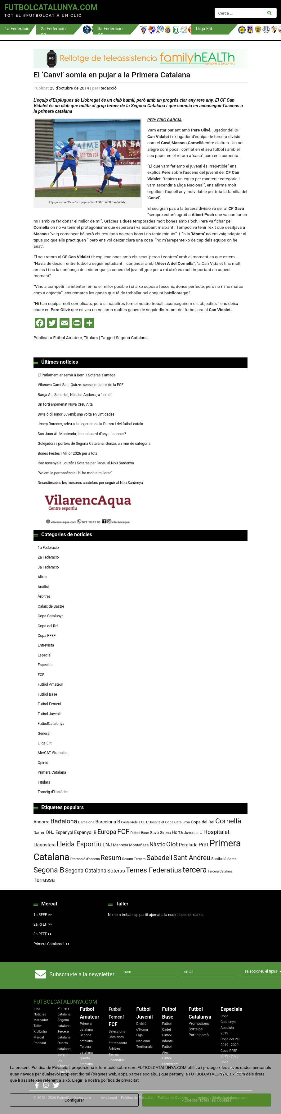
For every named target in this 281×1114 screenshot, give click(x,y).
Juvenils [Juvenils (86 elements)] (191, 832)
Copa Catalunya (51, 616)
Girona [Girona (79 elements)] (165, 833)
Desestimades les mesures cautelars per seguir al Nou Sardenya (90, 483)
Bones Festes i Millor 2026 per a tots (68, 453)
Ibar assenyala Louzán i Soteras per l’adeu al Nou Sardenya (86, 463)
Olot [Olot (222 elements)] (172, 844)
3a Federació (48, 567)
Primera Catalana (52, 772)
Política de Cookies (173, 1097)
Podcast (39, 1043)
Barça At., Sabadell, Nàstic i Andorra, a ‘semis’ (75, 395)
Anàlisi (43, 587)
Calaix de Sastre (51, 606)
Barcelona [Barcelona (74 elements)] (86, 822)
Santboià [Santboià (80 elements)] (218, 859)
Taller (37, 1026)
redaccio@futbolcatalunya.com (223, 1097)
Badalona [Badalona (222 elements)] (64, 821)
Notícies (39, 1014)
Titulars (91, 337)
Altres (42, 577)
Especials (46, 665)
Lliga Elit (45, 743)
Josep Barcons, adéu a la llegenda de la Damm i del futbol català (90, 424)
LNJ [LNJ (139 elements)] (107, 844)
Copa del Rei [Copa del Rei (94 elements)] (202, 821)
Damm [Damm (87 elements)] (39, 832)
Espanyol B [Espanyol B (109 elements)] (85, 832)
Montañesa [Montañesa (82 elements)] (139, 845)
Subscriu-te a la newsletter (81, 974)
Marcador (40, 1020)
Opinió (43, 763)
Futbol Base (47, 694)
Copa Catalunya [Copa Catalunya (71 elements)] (177, 822)
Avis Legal (109, 1097)
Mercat (38, 1037)
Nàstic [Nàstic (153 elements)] (157, 844)
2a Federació (48, 557)
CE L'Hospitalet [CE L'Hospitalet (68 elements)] (152, 822)
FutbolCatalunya (51, 723)
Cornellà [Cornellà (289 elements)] (228, 821)
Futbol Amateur (67, 337)
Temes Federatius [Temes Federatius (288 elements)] (154, 870)
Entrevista (46, 645)
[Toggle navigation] (158, 12)
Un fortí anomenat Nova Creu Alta (65, 404)
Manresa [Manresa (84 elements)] (120, 845)
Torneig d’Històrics (53, 792)
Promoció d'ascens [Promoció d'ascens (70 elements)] (85, 859)
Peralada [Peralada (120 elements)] (188, 845)
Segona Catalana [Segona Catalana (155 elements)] (85, 871)
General (44, 733)
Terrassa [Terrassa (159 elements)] (44, 880)
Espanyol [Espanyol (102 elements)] (64, 832)
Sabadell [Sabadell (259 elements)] (159, 858)
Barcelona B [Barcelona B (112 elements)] (108, 822)
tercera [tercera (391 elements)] (195, 869)
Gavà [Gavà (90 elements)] (154, 832)
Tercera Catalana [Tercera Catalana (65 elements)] (220, 871)
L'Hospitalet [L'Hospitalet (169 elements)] (214, 832)
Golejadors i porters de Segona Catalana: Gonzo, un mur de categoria (94, 443)
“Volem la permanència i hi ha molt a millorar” (75, 473)
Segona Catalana (132, 337)
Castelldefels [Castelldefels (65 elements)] (130, 822)
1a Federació (48, 547)
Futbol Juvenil (49, 714)
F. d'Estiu (40, 1031)
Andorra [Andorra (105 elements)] (41, 822)
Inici (36, 1008)
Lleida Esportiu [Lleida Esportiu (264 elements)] (78, 844)
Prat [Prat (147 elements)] (203, 844)
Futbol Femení (49, 704)
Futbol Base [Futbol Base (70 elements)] (140, 833)
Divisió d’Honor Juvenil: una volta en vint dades (76, 414)
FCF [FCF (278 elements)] (123, 831)
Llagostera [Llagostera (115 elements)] (44, 845)
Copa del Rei (48, 626)
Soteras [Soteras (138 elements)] (116, 871)
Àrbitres (44, 596)
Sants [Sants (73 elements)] (231, 859)
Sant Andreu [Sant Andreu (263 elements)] (192, 858)
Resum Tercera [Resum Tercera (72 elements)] (134, 859)
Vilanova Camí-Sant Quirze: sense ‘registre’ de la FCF (80, 385)
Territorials (144, 1047)
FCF (41, 675)
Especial (44, 655)
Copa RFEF (47, 635)
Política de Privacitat (137, 1097)
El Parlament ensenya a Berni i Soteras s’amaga (76, 375)
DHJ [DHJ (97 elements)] (50, 832)
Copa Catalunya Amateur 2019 (231, 1068)
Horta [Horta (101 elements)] (177, 832)
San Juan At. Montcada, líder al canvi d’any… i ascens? (82, 434)
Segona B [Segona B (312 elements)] (48, 870)
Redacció (108, 87)
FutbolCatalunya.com (50, 7)
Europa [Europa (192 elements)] (106, 832)
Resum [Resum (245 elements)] (111, 858)
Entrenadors (118, 1043)
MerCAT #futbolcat (53, 753)
